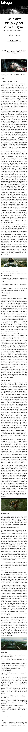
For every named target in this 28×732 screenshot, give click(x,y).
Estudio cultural (14, 51)
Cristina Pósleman (15, 35)
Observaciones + (14, 40)
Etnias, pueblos (18, 50)
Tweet (14, 49)
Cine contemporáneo (9, 50)
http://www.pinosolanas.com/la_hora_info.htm (12, 705)
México (19, 51)
